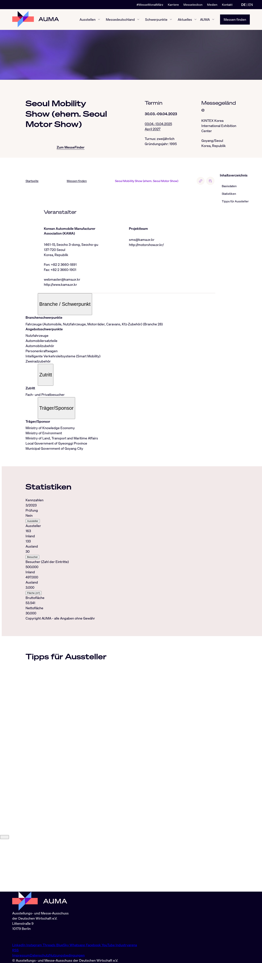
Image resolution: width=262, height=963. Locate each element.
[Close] (4, 889)
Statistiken (229, 194)
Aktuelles (185, 19)
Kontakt (227, 4)
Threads (49, 945)
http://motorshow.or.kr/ (146, 244)
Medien (212, 4)
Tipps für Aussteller (235, 201)
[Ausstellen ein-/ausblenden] (99, 19)
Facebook (94, 945)
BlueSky (63, 945)
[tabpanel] (120, 556)
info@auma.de (23, 936)
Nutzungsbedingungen (67, 955)
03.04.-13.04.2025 (158, 123)
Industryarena (126, 945)
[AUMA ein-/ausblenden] (213, 19)
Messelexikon (193, 4)
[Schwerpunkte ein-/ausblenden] (171, 19)
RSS (15, 950)
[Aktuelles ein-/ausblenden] (195, 19)
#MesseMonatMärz (150, 4)
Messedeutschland (120, 19)
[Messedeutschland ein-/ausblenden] (138, 19)
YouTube (109, 945)
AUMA (205, 19)
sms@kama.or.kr (141, 239)
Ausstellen (88, 19)
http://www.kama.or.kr (60, 284)
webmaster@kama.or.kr (62, 279)
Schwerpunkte (156, 19)
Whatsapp (78, 945)
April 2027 (153, 129)
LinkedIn (19, 945)
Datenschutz (39, 955)
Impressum (21, 955)
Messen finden (235, 19)
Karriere (173, 4)
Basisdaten (229, 186)
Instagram (34, 945)
